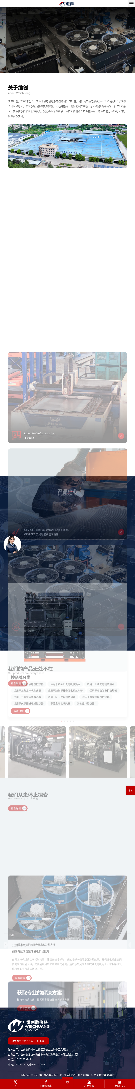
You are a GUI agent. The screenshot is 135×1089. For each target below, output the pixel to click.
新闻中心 (120, 1083)
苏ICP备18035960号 (78, 1075)
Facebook (46, 1083)
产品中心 (89, 1083)
